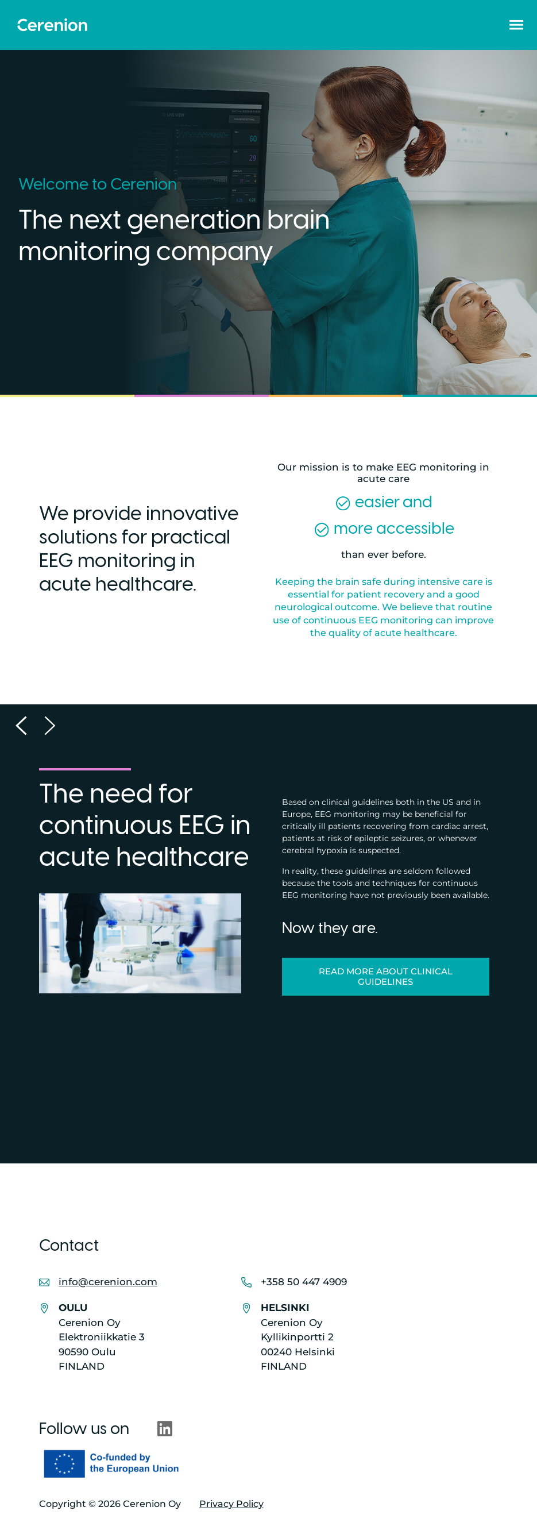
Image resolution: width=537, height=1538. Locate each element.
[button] (516, 24)
